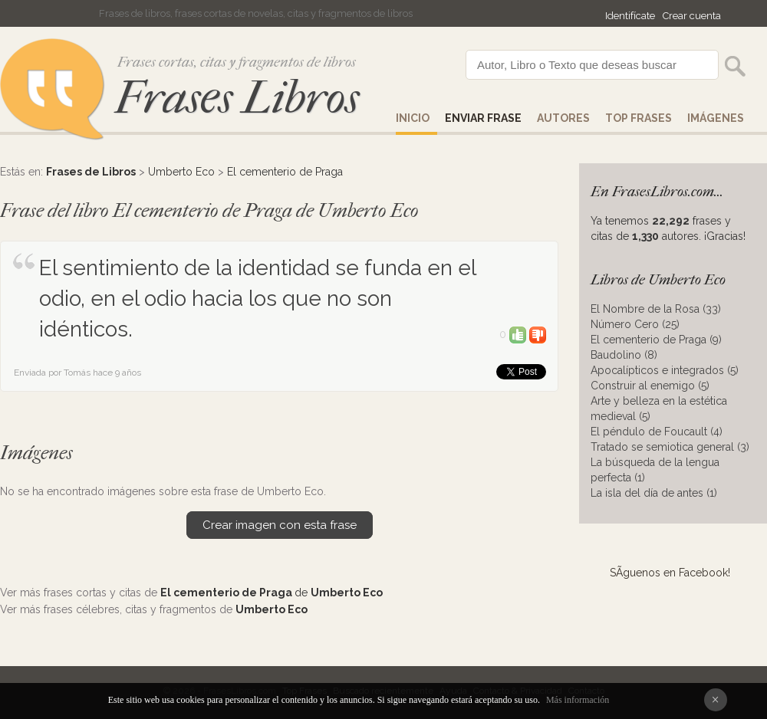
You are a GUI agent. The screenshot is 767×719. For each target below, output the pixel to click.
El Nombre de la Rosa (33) (656, 309)
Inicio (413, 118)
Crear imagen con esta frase (279, 525)
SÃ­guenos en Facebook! (670, 572)
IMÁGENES (715, 118)
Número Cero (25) (635, 324)
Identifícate (630, 15)
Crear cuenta (692, 15)
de (271, 592)
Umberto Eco (181, 172)
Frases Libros (237, 98)
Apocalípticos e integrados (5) (665, 370)
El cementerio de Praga (285, 172)
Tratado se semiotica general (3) (670, 447)
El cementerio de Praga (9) (656, 339)
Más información (577, 699)
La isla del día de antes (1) (654, 493)
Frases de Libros (91, 172)
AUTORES (563, 118)
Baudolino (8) (624, 355)
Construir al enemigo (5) (650, 385)
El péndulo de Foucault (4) (657, 431)
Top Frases (638, 118)
